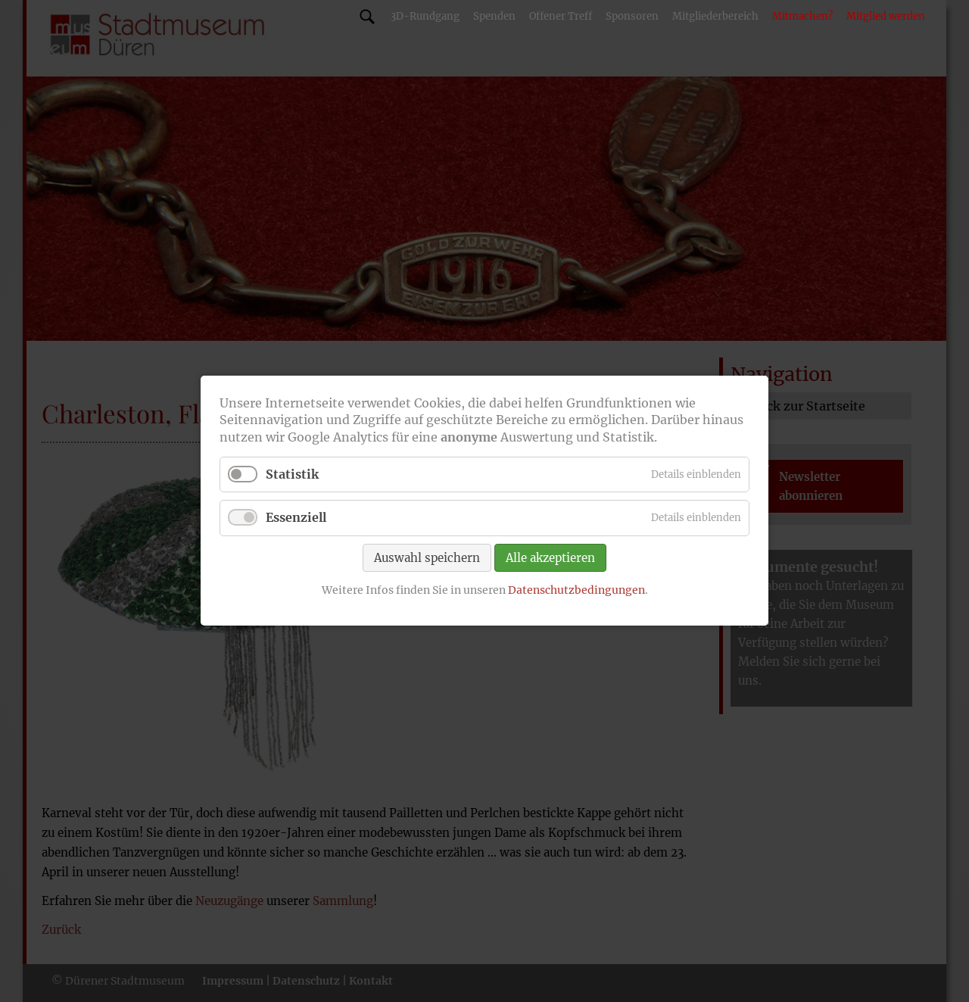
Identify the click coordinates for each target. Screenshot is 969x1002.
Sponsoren (632, 16)
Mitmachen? (802, 16)
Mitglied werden (885, 16)
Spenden (494, 16)
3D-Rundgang (425, 16)
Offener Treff (560, 16)
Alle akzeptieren (550, 558)
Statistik (292, 474)
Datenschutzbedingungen (576, 590)
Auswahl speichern (427, 558)
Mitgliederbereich (715, 16)
